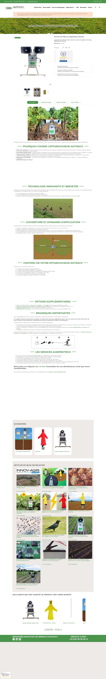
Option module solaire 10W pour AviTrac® (67, 451)
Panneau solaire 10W (22, 307)
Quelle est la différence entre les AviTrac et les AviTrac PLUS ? (52, 560)
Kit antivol (19, 306)
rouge (46, 305)
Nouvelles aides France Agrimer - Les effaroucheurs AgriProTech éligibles (53, 487)
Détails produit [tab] (46, 102)
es (98, 1)
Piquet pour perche (68, 623)
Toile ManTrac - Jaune (49, 623)
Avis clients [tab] (75, 102)
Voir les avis (63, 61)
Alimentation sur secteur (23, 309)
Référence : (57, 43)
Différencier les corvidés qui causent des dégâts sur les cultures (53, 535)
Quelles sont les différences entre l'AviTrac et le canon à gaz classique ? (79, 560)
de (101, 1)
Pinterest (69, 47)
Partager (63, 47)
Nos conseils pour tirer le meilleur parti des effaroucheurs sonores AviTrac (27, 584)
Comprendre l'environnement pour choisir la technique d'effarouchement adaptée (27, 536)
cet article (20, 316)
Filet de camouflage (29, 306)
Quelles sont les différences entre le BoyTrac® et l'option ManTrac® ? (53, 511)
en (97, 1)
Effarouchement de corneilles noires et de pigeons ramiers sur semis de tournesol (28, 512)
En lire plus (20, 491)
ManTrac (37, 451)
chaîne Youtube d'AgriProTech (57, 372)
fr (94, 1)
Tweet (66, 47)
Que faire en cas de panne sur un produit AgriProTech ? (26, 560)
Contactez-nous (32, 1)
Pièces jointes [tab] (61, 102)
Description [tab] (32, 102)
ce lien (42, 367)
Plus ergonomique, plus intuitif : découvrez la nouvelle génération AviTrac (78, 536)
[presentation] (48, 92)
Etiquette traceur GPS (43, 306)
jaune (40, 305)
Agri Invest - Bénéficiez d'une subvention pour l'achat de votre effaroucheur (78, 488)
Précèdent (49, 629)
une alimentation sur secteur (78, 327)
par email (37, 355)
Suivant (57, 629)
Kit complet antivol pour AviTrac (25, 451)
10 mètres (24, 333)
